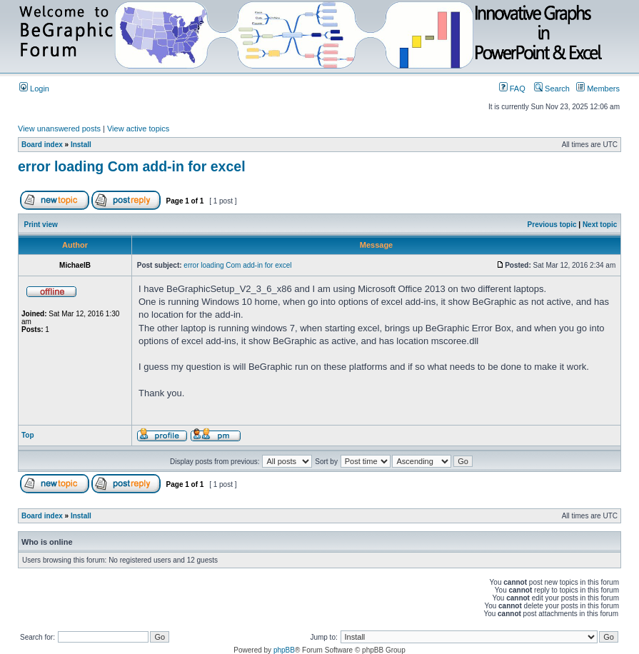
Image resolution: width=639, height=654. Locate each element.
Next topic (600, 224)
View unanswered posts (59, 128)
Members (598, 88)
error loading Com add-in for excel (132, 166)
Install (81, 145)
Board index (42, 145)
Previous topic (552, 224)
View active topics (138, 128)
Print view (41, 224)
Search (552, 88)
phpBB (284, 650)
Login (34, 88)
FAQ (512, 88)
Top (27, 435)
